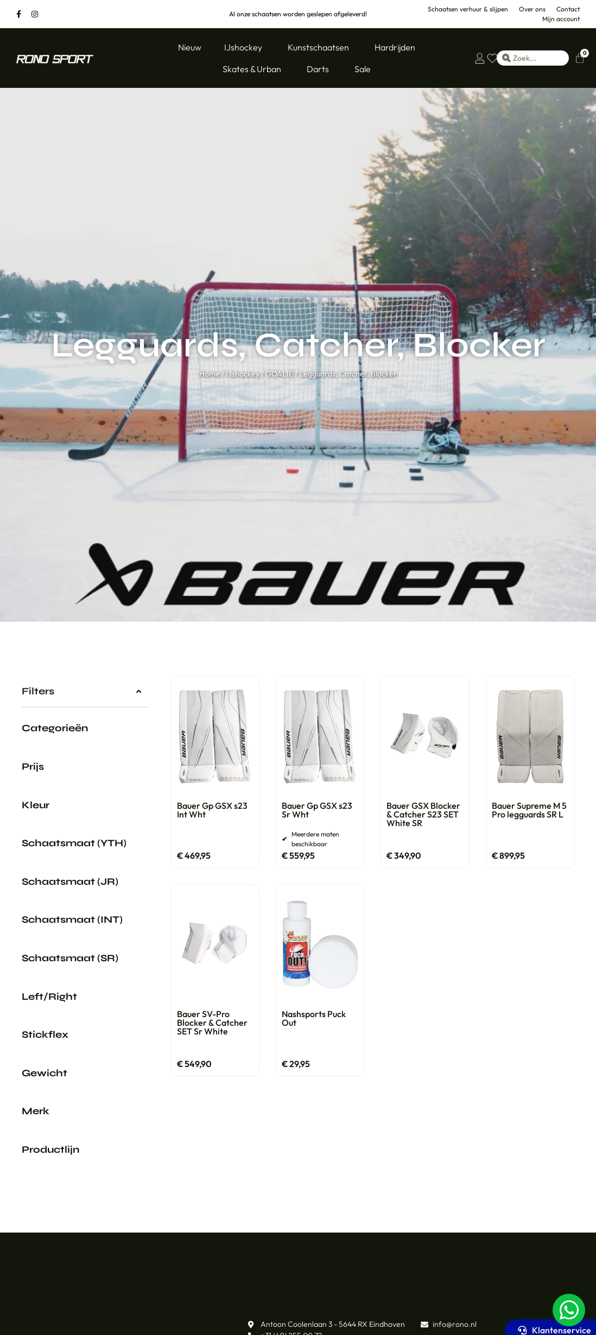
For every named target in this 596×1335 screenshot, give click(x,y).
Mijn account (477, 1315)
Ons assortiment (54, 1315)
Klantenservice (195, 1315)
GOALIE (279, 374)
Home (209, 374)
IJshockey (242, 374)
